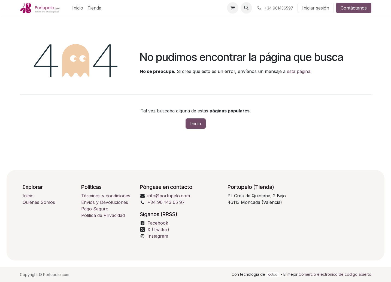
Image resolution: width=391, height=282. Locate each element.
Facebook (157, 223)
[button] (246, 8)
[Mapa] (298, 223)
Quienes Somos (39, 202)
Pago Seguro (94, 209)
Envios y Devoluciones (104, 202)
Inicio (195, 123)
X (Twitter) (158, 229)
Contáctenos (354, 8)
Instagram (157, 236)
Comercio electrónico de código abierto (335, 274)
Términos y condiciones (106, 195)
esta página (298, 71)
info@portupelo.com (168, 195)
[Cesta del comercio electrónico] (232, 8)
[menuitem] (77, 7)
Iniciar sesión (315, 8)
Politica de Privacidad (103, 215)
